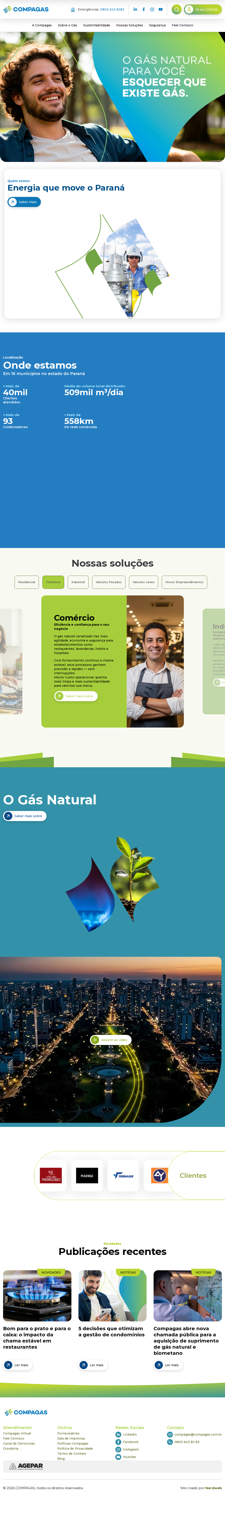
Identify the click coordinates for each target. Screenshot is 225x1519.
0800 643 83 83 (183, 1442)
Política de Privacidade (75, 1448)
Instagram (127, 1449)
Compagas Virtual (17, 1433)
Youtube (125, 1457)
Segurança (157, 25)
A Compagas (42, 25)
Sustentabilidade (96, 25)
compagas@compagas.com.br (194, 1435)
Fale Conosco (182, 25)
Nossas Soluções (129, 25)
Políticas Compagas (72, 1443)
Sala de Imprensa (71, 1438)
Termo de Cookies (71, 1453)
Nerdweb (213, 1488)
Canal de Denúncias (19, 1443)
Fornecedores (68, 1433)
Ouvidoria (10, 1448)
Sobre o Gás (67, 25)
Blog (61, 1458)
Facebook (126, 1442)
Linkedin (126, 1435)
